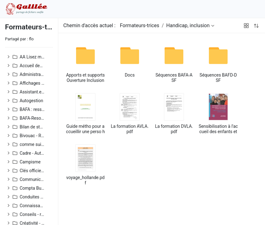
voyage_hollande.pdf (85, 180)
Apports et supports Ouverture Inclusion (85, 77)
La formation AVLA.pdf (129, 129)
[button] (9, 57)
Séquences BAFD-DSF (218, 77)
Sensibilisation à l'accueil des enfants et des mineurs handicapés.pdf (218, 129)
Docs (130, 75)
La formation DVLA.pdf (174, 129)
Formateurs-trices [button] (139, 25)
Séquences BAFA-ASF (174, 77)
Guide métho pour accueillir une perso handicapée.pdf (85, 129)
